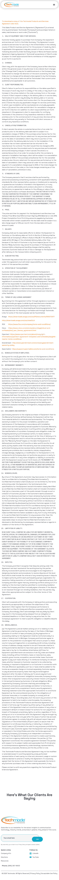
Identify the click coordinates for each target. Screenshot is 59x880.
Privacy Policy (22, 844)
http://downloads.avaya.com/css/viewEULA (18, 320)
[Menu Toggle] (54, 5)
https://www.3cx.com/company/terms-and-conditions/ (29, 324)
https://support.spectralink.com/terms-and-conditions (33, 349)
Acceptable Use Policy (49, 873)
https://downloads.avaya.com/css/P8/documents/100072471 (31, 317)
